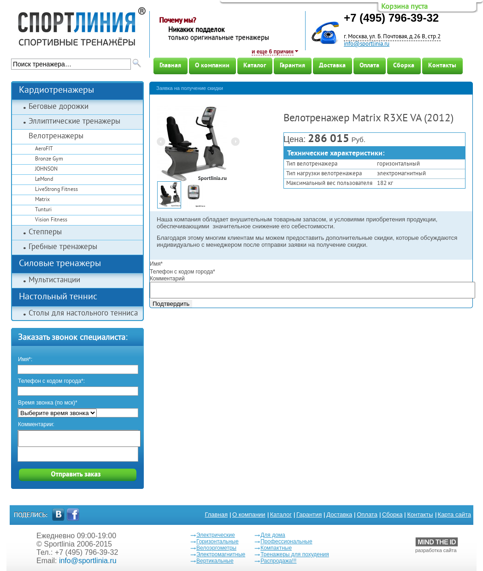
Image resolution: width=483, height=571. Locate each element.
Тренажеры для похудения (294, 554)
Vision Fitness (51, 220)
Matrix (42, 199)
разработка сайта (436, 545)
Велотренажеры (56, 136)
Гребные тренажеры (63, 247)
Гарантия (292, 66)
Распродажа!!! (278, 561)
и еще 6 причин (273, 51)
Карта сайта (454, 514)
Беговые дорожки (58, 107)
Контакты (442, 66)
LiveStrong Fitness (56, 189)
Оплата (369, 66)
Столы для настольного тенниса (83, 314)
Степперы (45, 232)
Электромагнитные (220, 554)
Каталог (254, 66)
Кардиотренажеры (56, 90)
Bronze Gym (49, 159)
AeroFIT (44, 149)
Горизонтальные (217, 541)
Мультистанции (54, 280)
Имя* (156, 264)
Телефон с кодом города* (182, 271)
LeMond (44, 179)
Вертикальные (215, 561)
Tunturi (43, 210)
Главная (170, 66)
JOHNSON (46, 169)
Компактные (276, 548)
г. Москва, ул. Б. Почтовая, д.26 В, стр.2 (392, 37)
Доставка (332, 66)
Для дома (272, 535)
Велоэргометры (216, 548)
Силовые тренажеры (60, 264)
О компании (212, 66)
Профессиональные (286, 541)
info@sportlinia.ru (366, 44)
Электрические (215, 535)
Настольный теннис (58, 297)
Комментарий (167, 278)
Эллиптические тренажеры (74, 122)
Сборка (403, 66)
